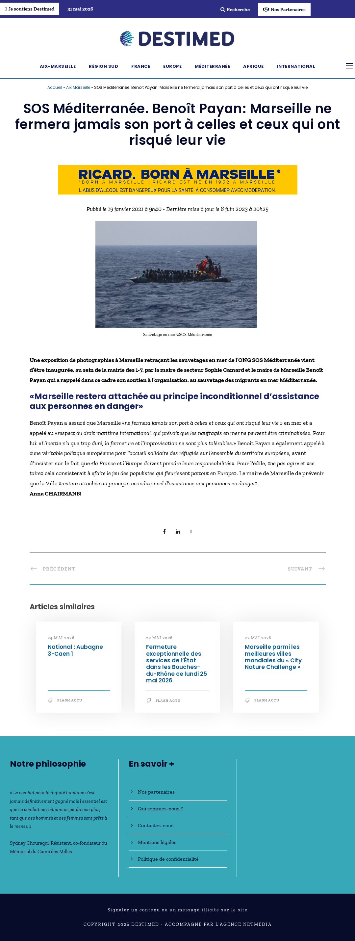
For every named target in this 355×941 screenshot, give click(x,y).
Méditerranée (212, 66)
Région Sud (103, 66)
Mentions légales (157, 842)
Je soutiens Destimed (29, 9)
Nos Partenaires (284, 10)
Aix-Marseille (58, 66)
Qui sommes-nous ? (160, 808)
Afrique (253, 66)
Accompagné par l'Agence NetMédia (218, 924)
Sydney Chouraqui (29, 843)
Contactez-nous (155, 825)
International (296, 66)
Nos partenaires (156, 792)
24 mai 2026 (61, 638)
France (140, 66)
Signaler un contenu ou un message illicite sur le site (178, 910)
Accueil (54, 87)
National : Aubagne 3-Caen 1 (75, 650)
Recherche (235, 10)
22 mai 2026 (159, 638)
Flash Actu (69, 700)
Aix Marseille (78, 87)
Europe (172, 66)
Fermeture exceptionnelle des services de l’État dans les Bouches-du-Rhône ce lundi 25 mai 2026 (176, 663)
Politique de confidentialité (168, 859)
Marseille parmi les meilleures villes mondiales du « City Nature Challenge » (273, 657)
